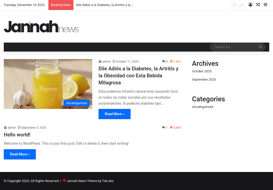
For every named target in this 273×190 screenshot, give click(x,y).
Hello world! (17, 135)
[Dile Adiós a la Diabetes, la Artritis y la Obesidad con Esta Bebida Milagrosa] (48, 84)
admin (106, 61)
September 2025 (204, 79)
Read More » (114, 114)
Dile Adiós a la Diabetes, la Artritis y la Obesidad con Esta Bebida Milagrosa (138, 76)
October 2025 (202, 71)
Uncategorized (202, 107)
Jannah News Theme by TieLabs (90, 181)
